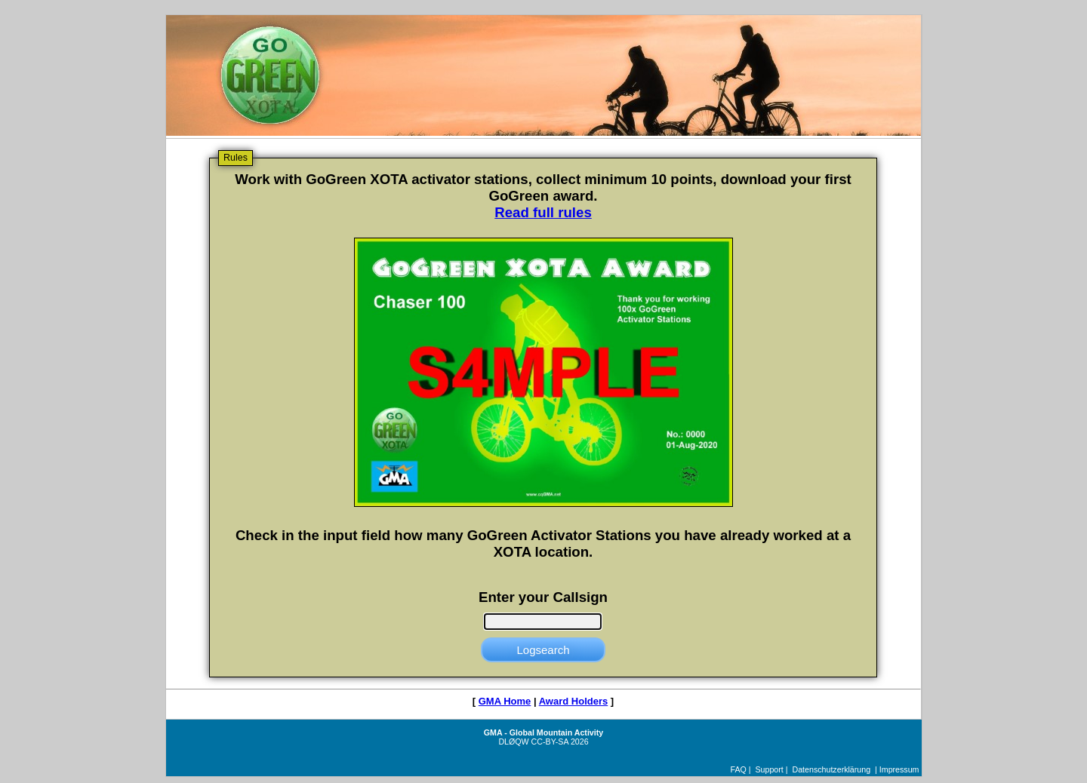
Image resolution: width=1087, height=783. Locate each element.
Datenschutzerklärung (831, 769)
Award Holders (573, 701)
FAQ (739, 769)
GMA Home (505, 701)
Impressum (899, 769)
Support (769, 769)
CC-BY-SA (549, 741)
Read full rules (543, 212)
